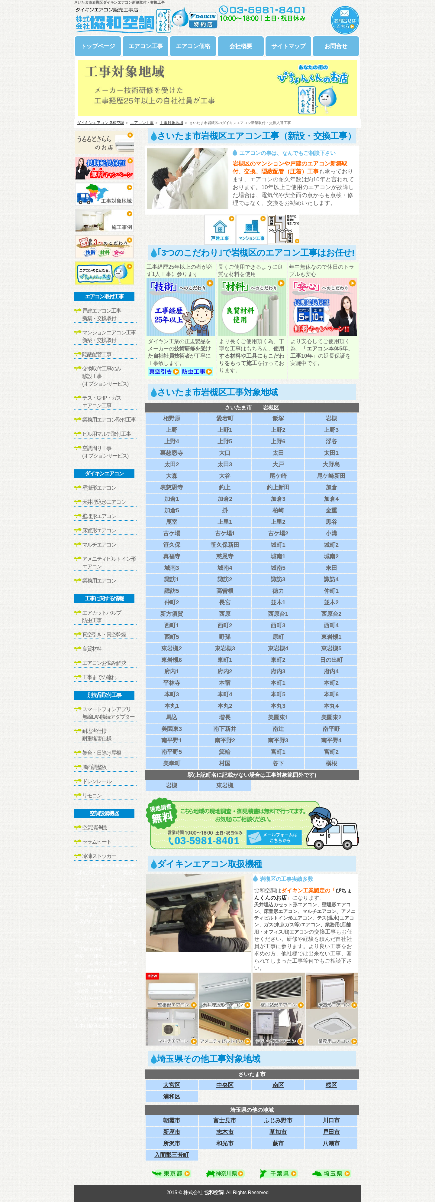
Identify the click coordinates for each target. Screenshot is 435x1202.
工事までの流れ (99, 677)
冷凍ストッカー (99, 856)
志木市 (225, 1132)
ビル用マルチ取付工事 (106, 434)
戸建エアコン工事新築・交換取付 (101, 314)
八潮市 (331, 1143)
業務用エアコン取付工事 (109, 420)
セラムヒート (96, 842)
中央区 (225, 1085)
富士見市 (224, 1120)
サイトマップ (288, 46)
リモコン (92, 796)
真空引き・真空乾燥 (104, 635)
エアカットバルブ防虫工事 (101, 616)
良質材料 (92, 649)
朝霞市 (171, 1120)
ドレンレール (96, 781)
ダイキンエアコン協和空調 (100, 122)
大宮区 (171, 1085)
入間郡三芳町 (171, 1155)
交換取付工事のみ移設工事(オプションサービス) (105, 376)
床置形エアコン (99, 530)
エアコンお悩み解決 (104, 663)
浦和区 (171, 1096)
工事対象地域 (171, 122)
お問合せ (335, 46)
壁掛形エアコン (99, 488)
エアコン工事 (145, 46)
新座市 (171, 1132)
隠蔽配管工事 (96, 354)
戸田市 (331, 1132)
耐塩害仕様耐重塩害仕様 (96, 735)
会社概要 (240, 46)
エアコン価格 (193, 46)
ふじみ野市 (278, 1120)
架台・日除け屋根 (101, 753)
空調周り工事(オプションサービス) (105, 452)
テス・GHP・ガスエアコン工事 (101, 402)
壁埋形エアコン (99, 516)
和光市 (225, 1143)
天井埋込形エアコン (104, 502)
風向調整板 (94, 767)
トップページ (98, 46)
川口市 (331, 1120)
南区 (278, 1085)
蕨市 (278, 1143)
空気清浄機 (94, 828)
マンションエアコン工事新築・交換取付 (109, 336)
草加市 (278, 1132)
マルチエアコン (99, 545)
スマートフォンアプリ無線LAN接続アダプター (108, 713)
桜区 (331, 1085)
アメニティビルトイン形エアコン (109, 563)
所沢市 (171, 1143)
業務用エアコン (99, 581)
